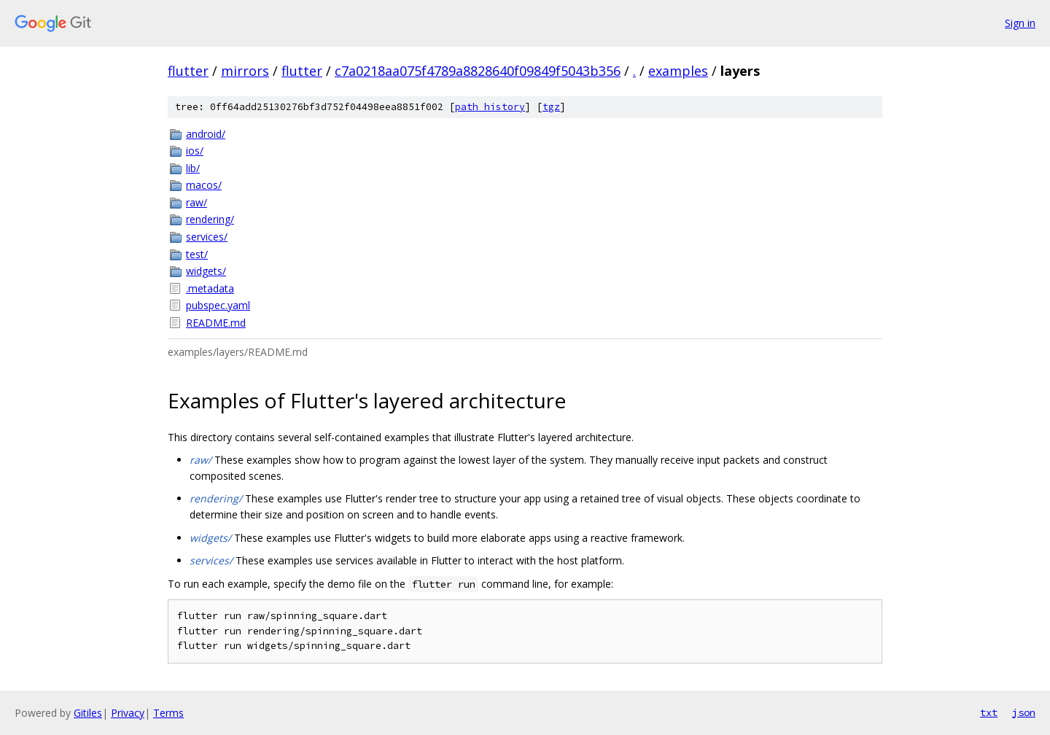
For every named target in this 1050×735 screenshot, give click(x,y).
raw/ (196, 202)
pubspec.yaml (218, 305)
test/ (197, 254)
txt (989, 712)
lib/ (193, 168)
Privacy (127, 713)
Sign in (1020, 23)
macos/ (204, 185)
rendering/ (210, 219)
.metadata (210, 288)
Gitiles (88, 713)
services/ (207, 237)
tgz (551, 107)
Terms (168, 713)
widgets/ (206, 271)
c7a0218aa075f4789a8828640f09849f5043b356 (478, 70)
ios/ (194, 151)
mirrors (245, 70)
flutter (188, 70)
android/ (205, 134)
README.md (216, 323)
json (1023, 712)
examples (678, 70)
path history (490, 107)
